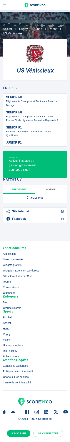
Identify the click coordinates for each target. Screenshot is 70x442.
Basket (7, 323)
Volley (6, 339)
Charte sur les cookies (16, 376)
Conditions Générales (15, 365)
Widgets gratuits (12, 264)
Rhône (53, 28)
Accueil (8, 28)
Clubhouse (9, 292)
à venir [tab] (51, 189)
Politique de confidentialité (18, 371)
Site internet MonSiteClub (17, 276)
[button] (35, 197)
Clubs (38, 28)
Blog (5, 302)
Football (7, 317)
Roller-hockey (11, 356)
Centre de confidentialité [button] (17, 382)
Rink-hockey (10, 350)
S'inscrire (18, 433)
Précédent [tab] (19, 189)
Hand (6, 328)
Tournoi (7, 281)
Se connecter (48, 433)
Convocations (11, 287)
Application (9, 253)
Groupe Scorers (12, 307)
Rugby (23, 28)
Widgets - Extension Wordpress (21, 270)
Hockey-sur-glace (13, 345)
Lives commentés (13, 259)
